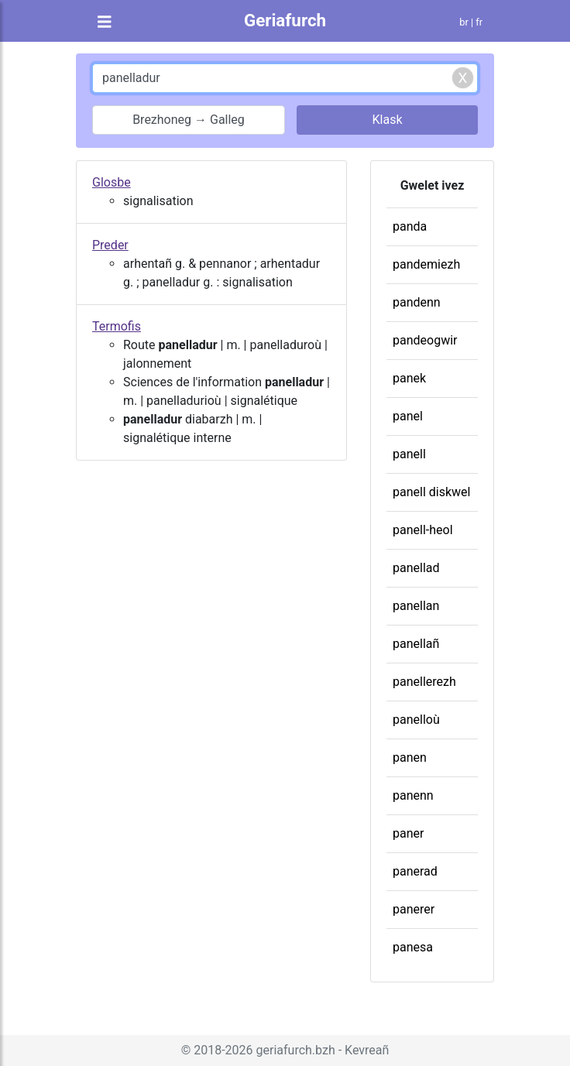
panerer (413, 909)
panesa (413, 947)
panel (408, 416)
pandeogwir (425, 340)
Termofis (116, 326)
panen (410, 757)
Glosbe (111, 182)
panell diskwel (431, 492)
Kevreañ (367, 1050)
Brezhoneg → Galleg (188, 119)
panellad (416, 567)
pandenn (417, 302)
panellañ (416, 643)
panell (409, 454)
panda (410, 226)
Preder (110, 245)
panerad (415, 871)
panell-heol (423, 530)
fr (479, 22)
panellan (416, 605)
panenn (413, 795)
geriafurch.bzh (295, 1050)
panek (409, 378)
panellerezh (424, 681)
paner (408, 833)
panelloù (416, 719)
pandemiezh (426, 264)
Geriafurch (285, 20)
